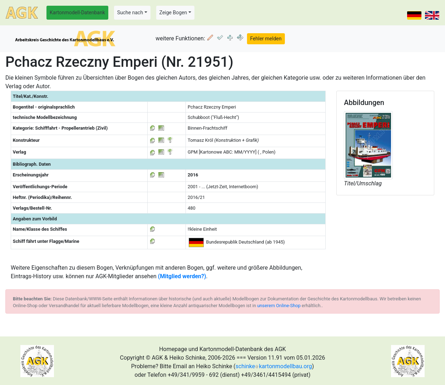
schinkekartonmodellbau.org (274, 366)
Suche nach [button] (130, 12)
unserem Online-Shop (279, 305)
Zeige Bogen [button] (173, 12)
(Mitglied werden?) (182, 276)
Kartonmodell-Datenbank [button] (77, 12)
